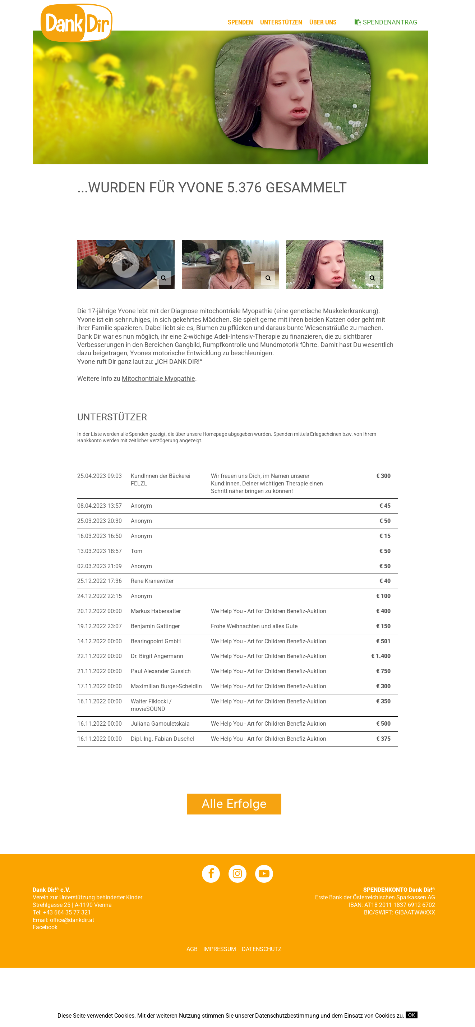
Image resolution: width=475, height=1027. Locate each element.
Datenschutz (262, 949)
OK (411, 1015)
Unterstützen (281, 22)
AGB (192, 949)
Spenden (240, 22)
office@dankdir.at (72, 920)
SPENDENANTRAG (390, 22)
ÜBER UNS (323, 22)
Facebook (45, 927)
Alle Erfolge (234, 804)
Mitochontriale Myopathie (158, 378)
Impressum (219, 949)
